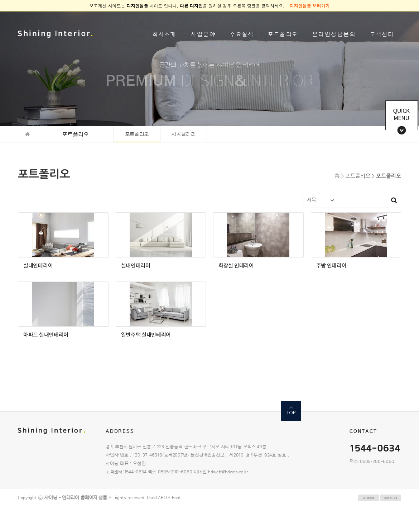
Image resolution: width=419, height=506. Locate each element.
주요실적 (242, 34)
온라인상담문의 (334, 34)
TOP (290, 412)
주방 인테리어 (331, 266)
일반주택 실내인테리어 (146, 335)
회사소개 (165, 34)
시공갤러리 (184, 134)
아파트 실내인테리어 (45, 335)
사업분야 (203, 34)
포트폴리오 (283, 34)
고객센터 (382, 34)
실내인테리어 (38, 266)
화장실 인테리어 (236, 266)
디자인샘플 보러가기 (310, 6)
